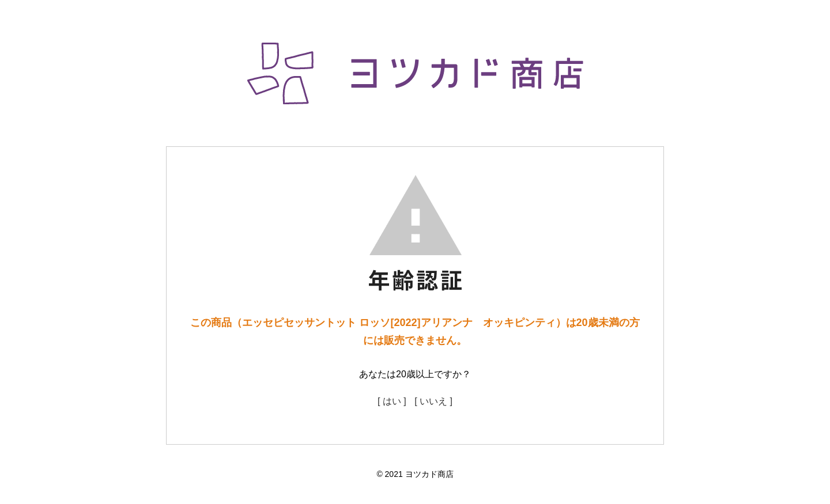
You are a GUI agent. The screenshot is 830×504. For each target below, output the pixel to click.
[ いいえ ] (433, 401)
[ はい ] (392, 401)
